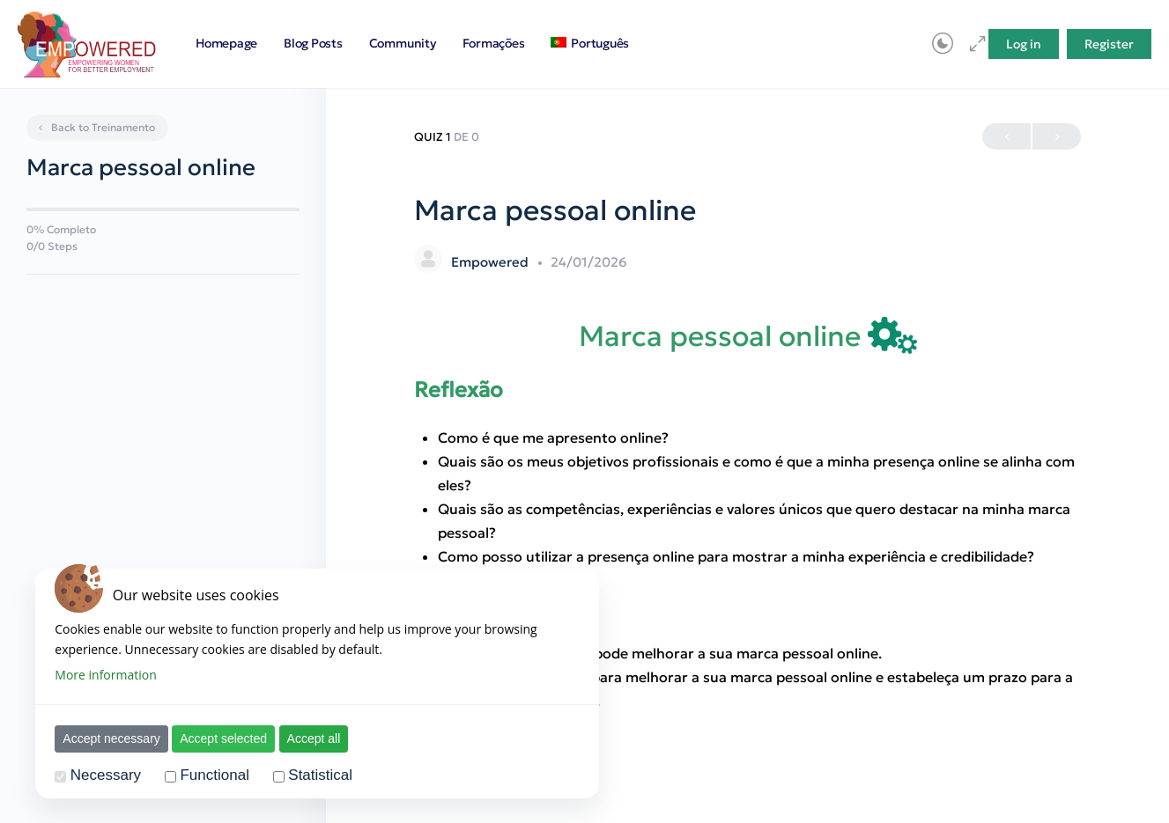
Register (1109, 44)
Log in (1023, 44)
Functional (214, 775)
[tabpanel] (747, 515)
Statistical (320, 775)
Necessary (105, 775)
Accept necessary (111, 738)
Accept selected (223, 738)
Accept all (314, 738)
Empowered (491, 262)
